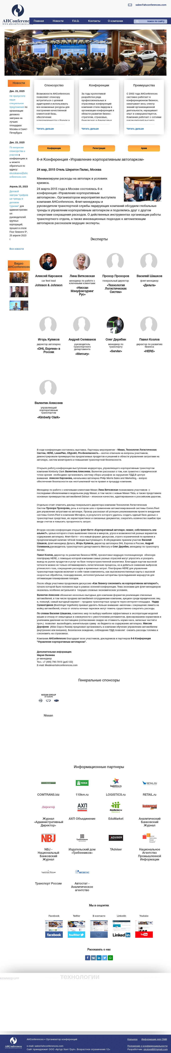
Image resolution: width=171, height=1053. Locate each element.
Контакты (94, 21)
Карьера (132, 1039)
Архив (144, 148)
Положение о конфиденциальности (147, 1046)
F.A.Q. (75, 21)
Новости (58, 21)
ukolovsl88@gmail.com (155, 1049)
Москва (6, 979)
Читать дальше (45, 129)
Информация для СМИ (154, 1039)
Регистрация (99, 148)
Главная (39, 21)
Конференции (54, 148)
